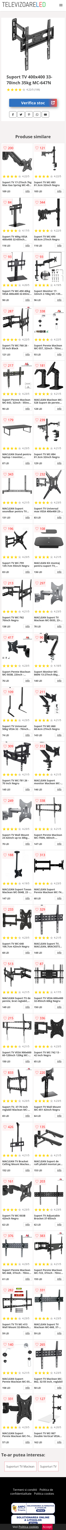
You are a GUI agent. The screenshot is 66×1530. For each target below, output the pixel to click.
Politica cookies (44, 1494)
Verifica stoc (39, 103)
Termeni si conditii (25, 1490)
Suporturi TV (48, 1466)
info (28, 191)
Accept (47, 1527)
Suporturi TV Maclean (20, 1466)
